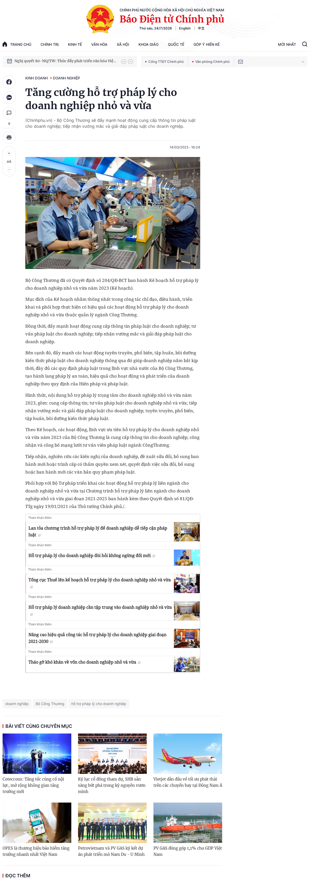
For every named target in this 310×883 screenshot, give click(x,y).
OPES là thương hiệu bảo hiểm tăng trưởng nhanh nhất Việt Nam (36, 851)
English (185, 28)
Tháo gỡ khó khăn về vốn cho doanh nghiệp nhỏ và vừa (84, 662)
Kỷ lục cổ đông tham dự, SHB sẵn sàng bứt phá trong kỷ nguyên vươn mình (111, 785)
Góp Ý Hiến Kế (206, 44)
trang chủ (17, 44)
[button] (123, 61)
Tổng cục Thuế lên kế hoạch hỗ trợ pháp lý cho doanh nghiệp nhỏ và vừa (99, 582)
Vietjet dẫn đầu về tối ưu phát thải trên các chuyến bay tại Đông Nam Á (187, 782)
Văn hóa (99, 44)
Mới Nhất (287, 44)
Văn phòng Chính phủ (211, 61)
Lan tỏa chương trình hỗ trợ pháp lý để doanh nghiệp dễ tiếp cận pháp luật (97, 531)
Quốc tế (176, 44)
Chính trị (50, 44)
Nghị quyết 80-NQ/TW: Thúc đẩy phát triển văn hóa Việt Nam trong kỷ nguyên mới (65, 61)
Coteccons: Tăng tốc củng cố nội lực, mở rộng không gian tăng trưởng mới (33, 785)
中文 (201, 28)
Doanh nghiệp (66, 78)
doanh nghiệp (17, 703)
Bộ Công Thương (50, 703)
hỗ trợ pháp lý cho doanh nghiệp (98, 703)
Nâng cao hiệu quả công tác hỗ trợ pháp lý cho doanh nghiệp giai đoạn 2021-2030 (97, 638)
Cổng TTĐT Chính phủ (164, 61)
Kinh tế (75, 44)
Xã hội (123, 44)
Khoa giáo (148, 44)
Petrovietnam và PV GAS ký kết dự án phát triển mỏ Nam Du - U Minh (111, 851)
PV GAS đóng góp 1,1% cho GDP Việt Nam (187, 851)
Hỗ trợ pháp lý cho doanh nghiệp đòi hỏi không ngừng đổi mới (91, 555)
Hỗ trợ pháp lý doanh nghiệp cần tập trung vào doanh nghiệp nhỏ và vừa (100, 610)
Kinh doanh (36, 78)
